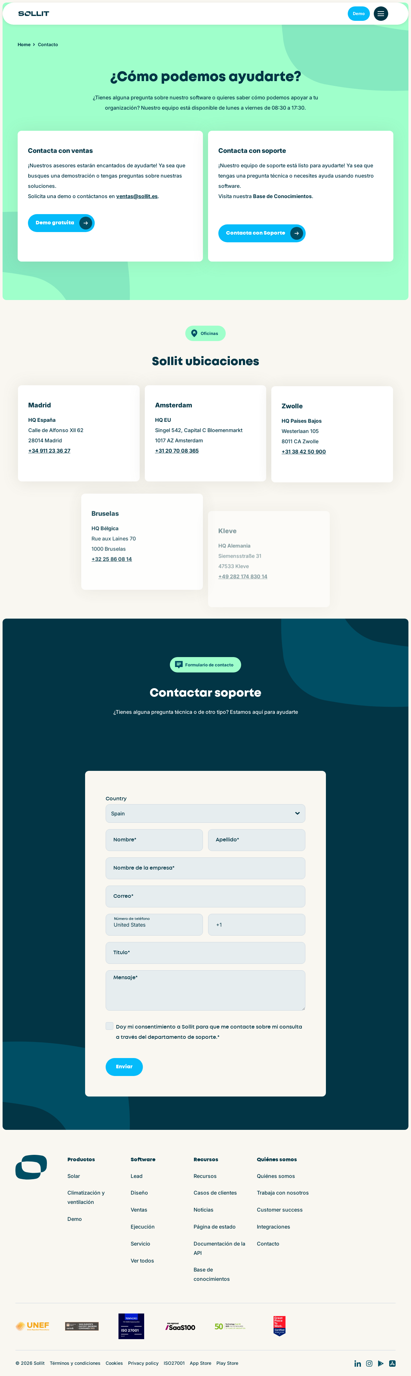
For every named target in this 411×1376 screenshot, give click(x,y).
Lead (137, 1176)
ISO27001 (174, 1363)
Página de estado (215, 1226)
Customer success (280, 1209)
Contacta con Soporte (264, 233)
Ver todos (142, 1260)
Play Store (227, 1363)
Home (24, 44)
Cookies (114, 1363)
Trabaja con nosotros (283, 1192)
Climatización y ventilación (86, 1197)
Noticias (204, 1209)
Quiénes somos (276, 1176)
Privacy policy (143, 1363)
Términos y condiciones (75, 1363)
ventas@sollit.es (137, 196)
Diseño (139, 1192)
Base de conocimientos (212, 1274)
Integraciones (273, 1226)
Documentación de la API (219, 1248)
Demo (359, 13)
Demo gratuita (64, 223)
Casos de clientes (215, 1192)
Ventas (139, 1209)
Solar (73, 1176)
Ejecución (143, 1226)
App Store (200, 1363)
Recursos (205, 1176)
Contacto (268, 1243)
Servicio (140, 1243)
